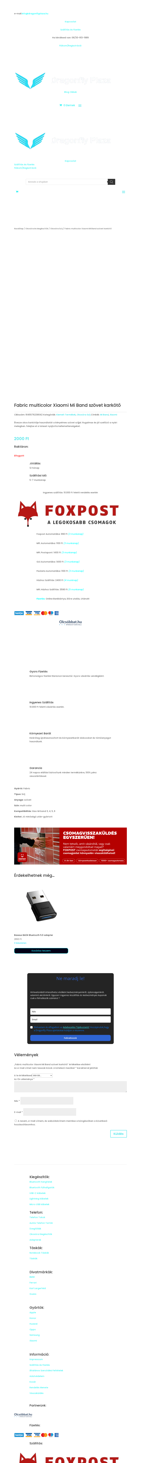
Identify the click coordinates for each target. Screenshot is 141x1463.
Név (17, 1100)
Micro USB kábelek (39, 1204)
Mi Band (104, 414)
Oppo (33, 1329)
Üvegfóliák (35, 1228)
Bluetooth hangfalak (41, 1181)
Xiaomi (113, 414)
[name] (70, 1011)
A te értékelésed (23, 1075)
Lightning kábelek (39, 1198)
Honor (33, 1318)
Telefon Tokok (37, 1217)
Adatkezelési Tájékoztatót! (76, 1027)
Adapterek (35, 1239)
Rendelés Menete (39, 1387)
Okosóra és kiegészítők (36, 228)
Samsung (35, 1335)
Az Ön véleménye (24, 1079)
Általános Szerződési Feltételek (46, 1370)
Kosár (33, 1381)
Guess (33, 1294)
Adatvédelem (37, 1376)
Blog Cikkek (70, 92)
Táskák (33, 1258)
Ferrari (33, 1282)
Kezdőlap (18, 228)
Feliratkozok (70, 1038)
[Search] (111, 182)
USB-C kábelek (38, 1193)
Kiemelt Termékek (66, 414)
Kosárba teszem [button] (41, 950)
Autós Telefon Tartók (41, 1223)
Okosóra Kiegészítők (41, 1234)
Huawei (33, 1323)
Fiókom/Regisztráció (70, 45)
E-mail (18, 1112)
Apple (33, 1312)
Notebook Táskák (39, 1252)
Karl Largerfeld (38, 1288)
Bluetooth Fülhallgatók (42, 1187)
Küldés (119, 1134)
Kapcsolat (70, 21)
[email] (70, 1019)
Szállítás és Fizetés (70, 29)
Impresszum (36, 1359)
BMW (32, 1277)
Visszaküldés (37, 1393)
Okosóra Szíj (56, 228)
